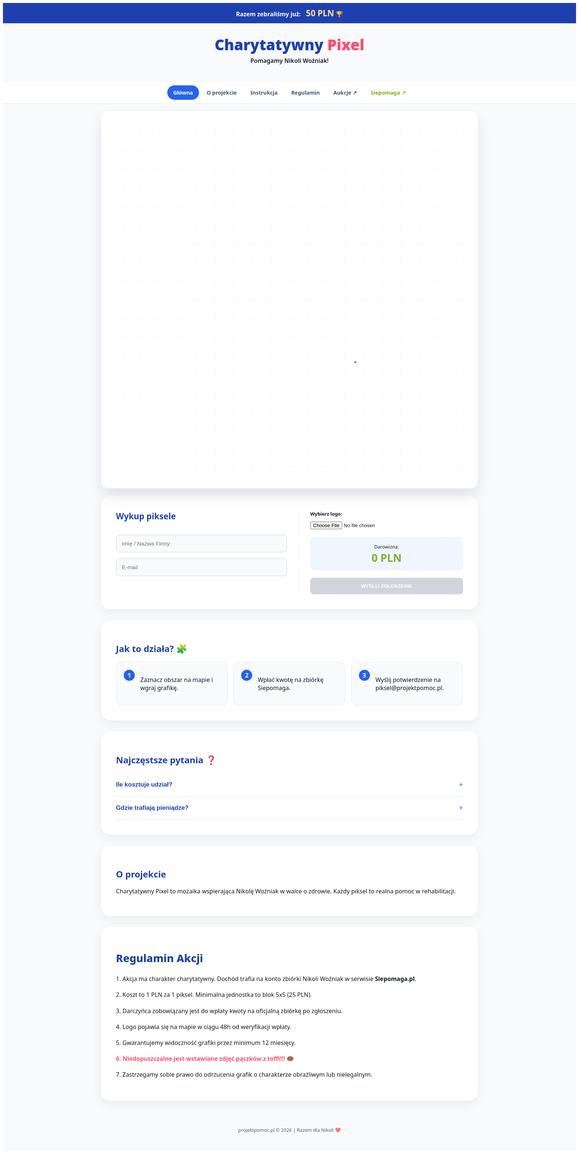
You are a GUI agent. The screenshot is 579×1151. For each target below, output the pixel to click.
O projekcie (222, 92)
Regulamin (305, 92)
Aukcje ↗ (345, 92)
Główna (183, 92)
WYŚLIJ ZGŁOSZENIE (386, 586)
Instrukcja (263, 92)
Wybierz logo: (326, 513)
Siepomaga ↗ (388, 92)
